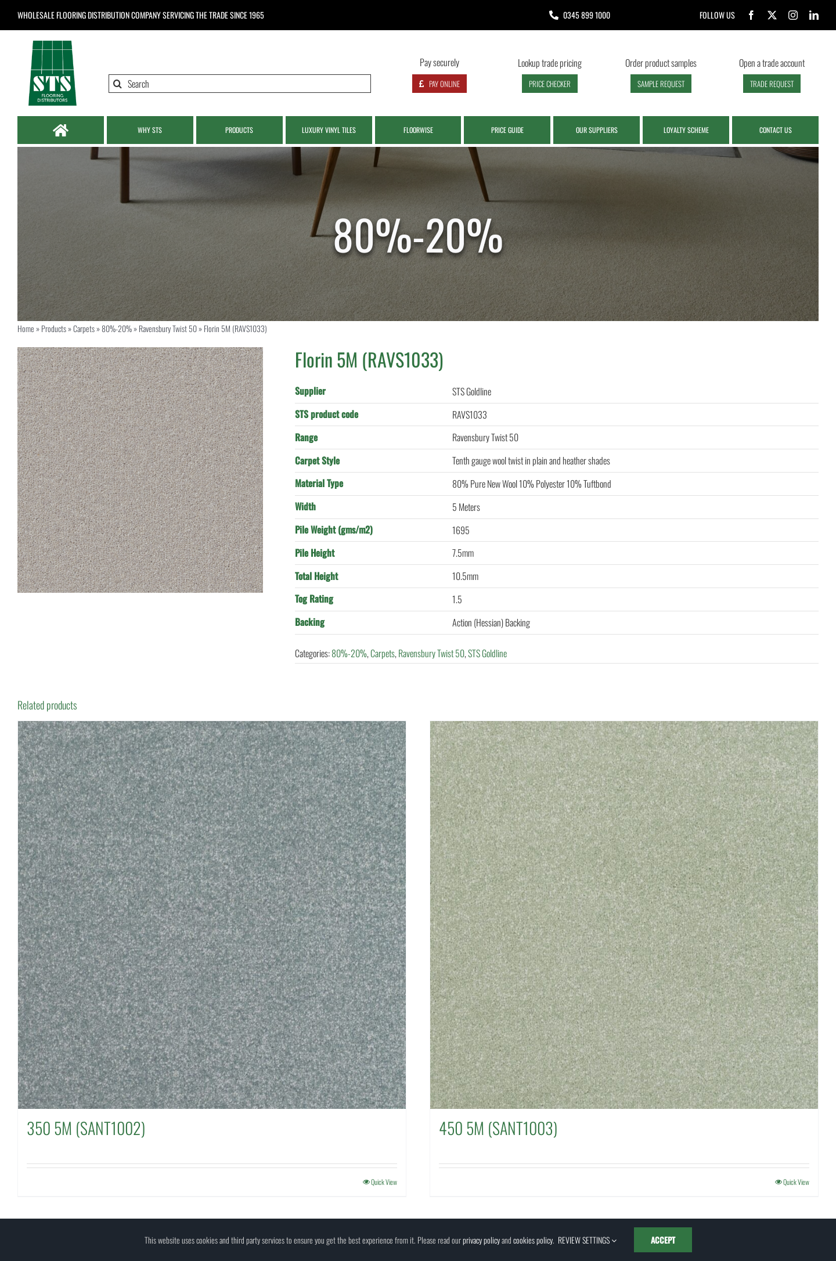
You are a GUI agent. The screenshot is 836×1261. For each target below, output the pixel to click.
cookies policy (533, 1240)
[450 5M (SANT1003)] (624, 915)
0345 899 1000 (586, 15)
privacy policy (481, 1240)
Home (25, 328)
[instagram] (793, 15)
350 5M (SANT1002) (86, 1128)
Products (53, 328)
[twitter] (772, 15)
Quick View (384, 1182)
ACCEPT (663, 1240)
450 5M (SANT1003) (498, 1128)
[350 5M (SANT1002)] (212, 915)
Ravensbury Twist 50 (168, 328)
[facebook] (751, 15)
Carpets (84, 328)
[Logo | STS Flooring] (52, 44)
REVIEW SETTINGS (587, 1240)
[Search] (240, 83)
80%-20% (117, 328)
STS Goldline (487, 653)
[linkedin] (814, 15)
